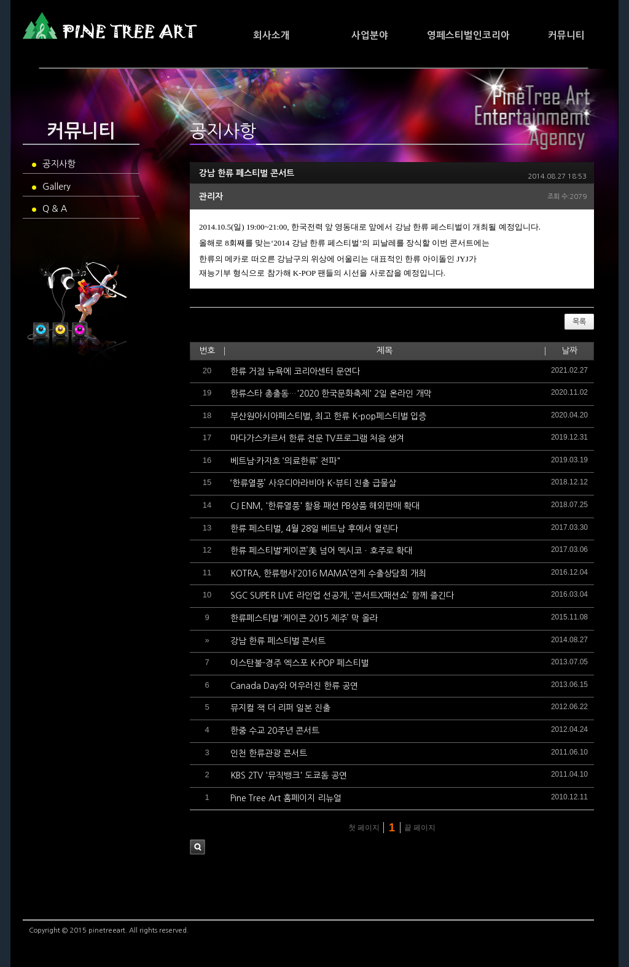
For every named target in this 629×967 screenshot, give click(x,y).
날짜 (569, 350)
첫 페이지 (363, 827)
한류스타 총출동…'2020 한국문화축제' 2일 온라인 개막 (331, 393)
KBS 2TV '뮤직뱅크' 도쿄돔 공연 (288, 775)
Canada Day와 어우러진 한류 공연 (294, 686)
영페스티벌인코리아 (468, 35)
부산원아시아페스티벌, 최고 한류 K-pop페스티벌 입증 (328, 416)
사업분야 (369, 35)
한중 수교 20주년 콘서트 (274, 730)
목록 (579, 321)
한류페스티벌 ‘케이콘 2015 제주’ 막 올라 (304, 618)
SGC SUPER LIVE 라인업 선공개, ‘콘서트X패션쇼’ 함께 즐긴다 (342, 595)
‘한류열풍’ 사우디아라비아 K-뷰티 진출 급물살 (313, 483)
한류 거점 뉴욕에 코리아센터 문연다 (295, 371)
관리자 (211, 196)
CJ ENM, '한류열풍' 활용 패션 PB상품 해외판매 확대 (325, 506)
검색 (197, 847)
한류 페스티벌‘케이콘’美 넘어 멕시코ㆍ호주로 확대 (321, 550)
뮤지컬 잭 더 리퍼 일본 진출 (280, 708)
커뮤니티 (566, 35)
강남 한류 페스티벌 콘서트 (246, 173)
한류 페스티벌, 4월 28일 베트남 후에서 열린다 (314, 528)
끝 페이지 (421, 827)
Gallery (51, 186)
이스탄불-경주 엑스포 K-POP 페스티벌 (299, 663)
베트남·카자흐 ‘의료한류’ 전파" (285, 461)
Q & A (49, 208)
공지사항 (54, 164)
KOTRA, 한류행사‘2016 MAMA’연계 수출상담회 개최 (328, 573)
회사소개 (271, 35)
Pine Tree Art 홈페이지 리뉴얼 (286, 798)
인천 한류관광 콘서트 (268, 753)
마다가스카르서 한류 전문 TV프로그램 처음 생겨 (317, 438)
